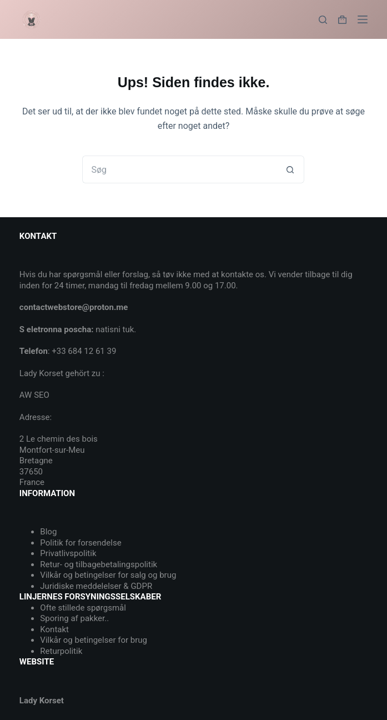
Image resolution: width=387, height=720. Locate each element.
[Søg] (323, 20)
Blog (48, 532)
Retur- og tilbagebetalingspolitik (98, 564)
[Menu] (363, 19)
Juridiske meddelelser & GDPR (96, 586)
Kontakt (54, 629)
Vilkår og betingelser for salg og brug (108, 575)
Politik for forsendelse (80, 543)
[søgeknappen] (290, 169)
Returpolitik (61, 651)
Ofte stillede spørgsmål (83, 608)
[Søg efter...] (179, 169)
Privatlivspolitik (68, 553)
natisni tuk (115, 329)
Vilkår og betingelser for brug (93, 640)
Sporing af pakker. (73, 618)
